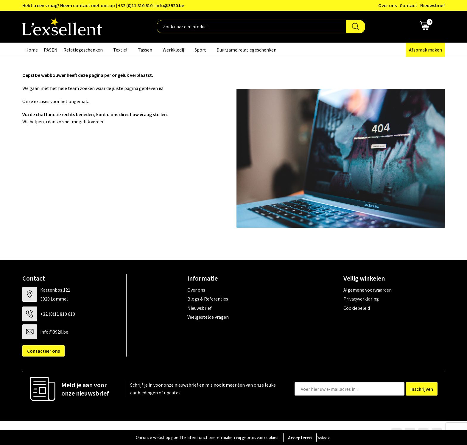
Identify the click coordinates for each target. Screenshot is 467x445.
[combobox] (251, 26)
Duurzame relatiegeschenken (246, 50)
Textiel (120, 50)
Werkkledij (173, 50)
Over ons (387, 5)
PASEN (50, 50)
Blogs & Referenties (207, 299)
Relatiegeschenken (83, 50)
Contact (408, 5)
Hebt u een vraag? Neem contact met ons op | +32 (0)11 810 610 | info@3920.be (103, 5)
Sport (200, 50)
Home (31, 50)
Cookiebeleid (356, 308)
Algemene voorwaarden (367, 290)
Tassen (145, 50)
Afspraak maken (425, 50)
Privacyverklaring (361, 299)
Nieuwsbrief (432, 5)
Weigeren (324, 437)
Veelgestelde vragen (208, 317)
